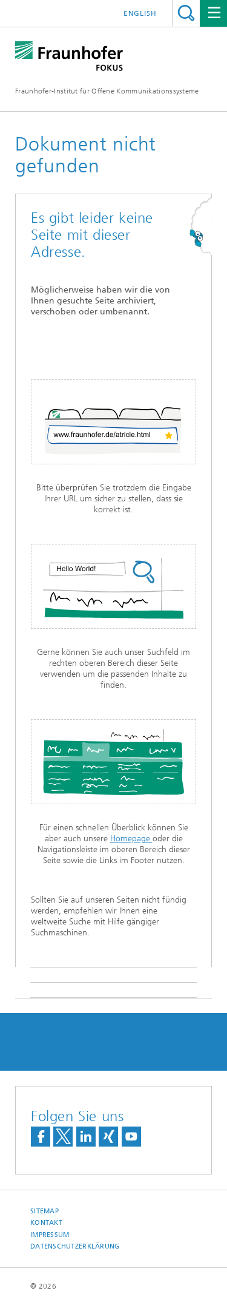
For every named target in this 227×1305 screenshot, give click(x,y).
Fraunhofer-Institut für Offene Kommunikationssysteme (107, 91)
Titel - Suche (186, 13)
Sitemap (44, 1211)
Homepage (131, 838)
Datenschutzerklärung (75, 1246)
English (140, 13)
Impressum (49, 1235)
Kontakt (46, 1223)
